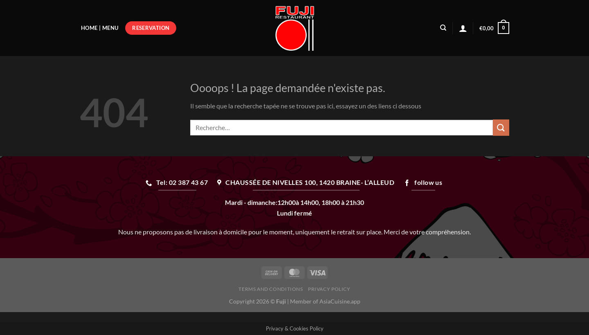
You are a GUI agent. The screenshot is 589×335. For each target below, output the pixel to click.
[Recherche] (443, 28)
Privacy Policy (329, 289)
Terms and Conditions (270, 289)
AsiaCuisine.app (339, 301)
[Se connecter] (463, 28)
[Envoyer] (501, 127)
